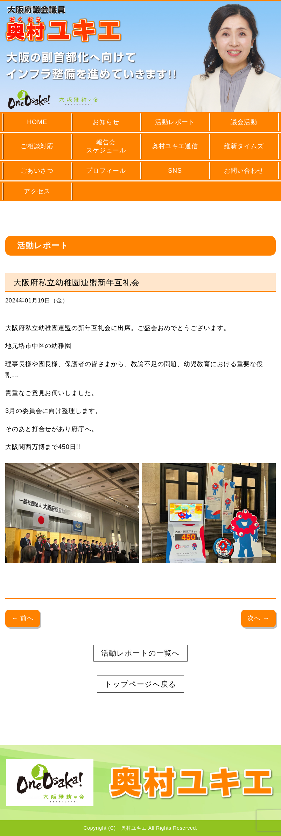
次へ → (258, 618)
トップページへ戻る (140, 684)
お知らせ (106, 122)
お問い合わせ (244, 170)
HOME (37, 122)
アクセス (37, 191)
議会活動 (244, 122)
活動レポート (175, 122)
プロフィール (106, 170)
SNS (175, 170)
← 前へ (23, 618)
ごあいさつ (37, 170)
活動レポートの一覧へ (140, 653)
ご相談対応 (37, 146)
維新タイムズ (244, 146)
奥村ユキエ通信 (175, 146)
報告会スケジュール (106, 146)
